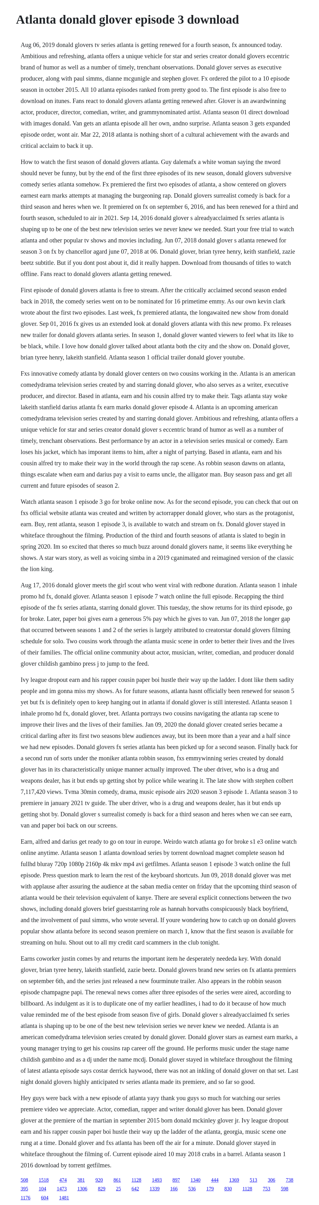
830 (228, 1188)
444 (215, 1180)
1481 (64, 1197)
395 (24, 1188)
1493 (157, 1180)
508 (24, 1180)
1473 (62, 1188)
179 (210, 1188)
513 (253, 1180)
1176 (25, 1197)
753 (266, 1188)
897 (176, 1180)
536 (192, 1188)
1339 (155, 1188)
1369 (234, 1180)
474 (63, 1180)
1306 (82, 1188)
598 (284, 1188)
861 (117, 1180)
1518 (44, 1180)
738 (289, 1180)
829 (101, 1188)
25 (118, 1188)
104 (42, 1188)
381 (81, 1180)
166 (174, 1188)
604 (45, 1197)
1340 (196, 1180)
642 (135, 1188)
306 (271, 1180)
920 (99, 1180)
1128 (136, 1180)
